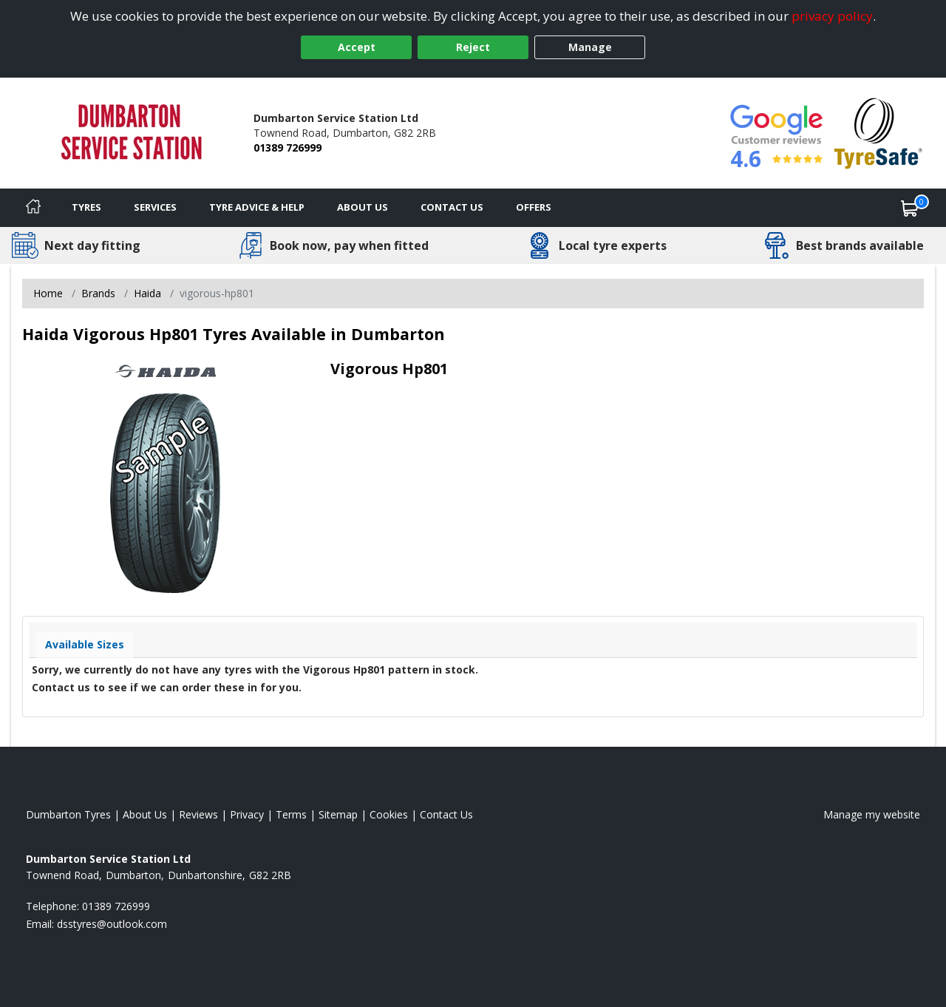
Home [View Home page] (48, 293)
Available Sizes (84, 644)
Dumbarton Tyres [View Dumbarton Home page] (68, 814)
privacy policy (832, 15)
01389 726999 (287, 147)
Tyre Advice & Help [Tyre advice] (256, 207)
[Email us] (112, 924)
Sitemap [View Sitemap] (338, 814)
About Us (362, 207)
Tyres (86, 207)
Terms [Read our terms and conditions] (291, 814)
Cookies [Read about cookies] (389, 814)
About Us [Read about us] (145, 814)
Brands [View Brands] (98, 293)
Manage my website (871, 814)
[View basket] (910, 208)
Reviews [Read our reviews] (198, 814)
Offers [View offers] (533, 207)
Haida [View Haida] (147, 293)
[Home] (33, 208)
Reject (473, 47)
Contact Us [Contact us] (452, 207)
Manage (590, 47)
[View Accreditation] (878, 132)
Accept (356, 47)
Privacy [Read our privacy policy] (247, 814)
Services (155, 207)
